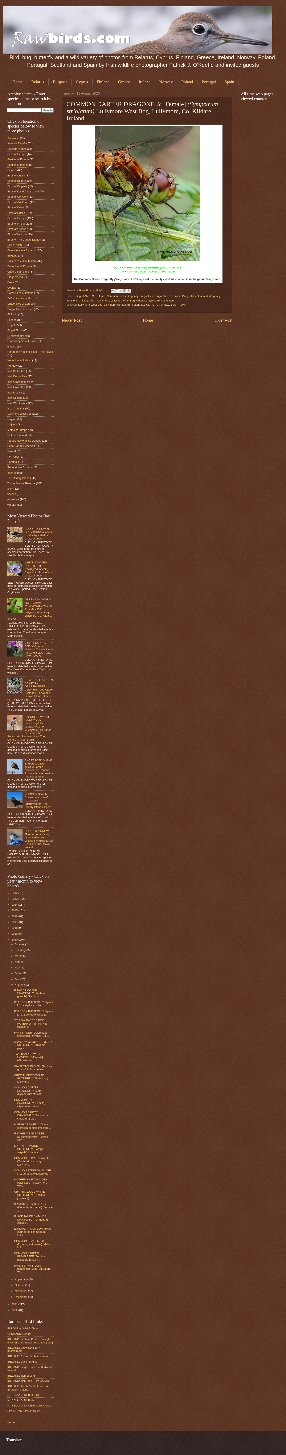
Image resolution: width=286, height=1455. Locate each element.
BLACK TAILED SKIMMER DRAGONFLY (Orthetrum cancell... (31, 1219)
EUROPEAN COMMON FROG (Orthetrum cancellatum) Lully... (32, 1232)
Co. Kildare (98, 296)
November (21, 1291)
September (22, 1279)
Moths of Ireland (17, 435)
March (19, 956)
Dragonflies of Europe (167, 296)
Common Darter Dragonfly (122, 296)
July (17, 979)
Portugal (209, 82)
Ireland (145, 82)
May (18, 967)
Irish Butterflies (16, 371)
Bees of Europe (16, 154)
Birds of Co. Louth (18, 202)
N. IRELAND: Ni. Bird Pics (23, 1394)
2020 (15, 939)
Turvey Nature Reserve (21, 483)
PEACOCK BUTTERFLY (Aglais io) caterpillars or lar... (33, 1004)
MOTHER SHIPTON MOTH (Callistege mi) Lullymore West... (30, 1183)
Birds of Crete (15, 207)
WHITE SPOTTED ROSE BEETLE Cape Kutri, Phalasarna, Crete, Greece (39, 569)
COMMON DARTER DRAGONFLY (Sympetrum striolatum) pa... (31, 1115)
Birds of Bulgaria (17, 186)
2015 (15, 910)
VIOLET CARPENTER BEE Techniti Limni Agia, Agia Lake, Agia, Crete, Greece (39, 649)
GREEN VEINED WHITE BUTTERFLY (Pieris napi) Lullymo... (31, 1078)
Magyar (11, 419)
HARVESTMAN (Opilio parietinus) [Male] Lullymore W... (32, 1269)
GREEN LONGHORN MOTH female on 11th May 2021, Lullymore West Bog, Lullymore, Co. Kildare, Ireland (30, 609)
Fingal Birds (14, 330)
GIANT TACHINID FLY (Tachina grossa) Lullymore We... (33, 1068)
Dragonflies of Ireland (195, 296)
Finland (103, 82)
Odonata (141, 300)
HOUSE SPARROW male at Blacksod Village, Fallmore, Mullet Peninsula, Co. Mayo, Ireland (39, 839)
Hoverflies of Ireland (19, 360)
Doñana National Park (20, 298)
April (18, 961)
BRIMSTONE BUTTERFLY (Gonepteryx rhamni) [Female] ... (33, 1207)
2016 (15, 916)
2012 (15, 893)
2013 (15, 898)
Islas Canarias (16, 408)
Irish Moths (14, 392)
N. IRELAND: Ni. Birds (20, 1400)
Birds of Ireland (16, 234)
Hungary (12, 365)
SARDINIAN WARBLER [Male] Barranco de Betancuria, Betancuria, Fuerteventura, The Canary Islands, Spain (30, 728)
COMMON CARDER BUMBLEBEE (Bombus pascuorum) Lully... (29, 1256)
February (20, 950)
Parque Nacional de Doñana (24, 440)
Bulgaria (60, 82)
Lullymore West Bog (123, 300)
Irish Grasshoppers (18, 381)
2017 (15, 922)
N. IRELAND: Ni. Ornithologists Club (29, 1405)
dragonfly (214, 296)
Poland (187, 82)
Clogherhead (15, 277)
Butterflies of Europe (19, 266)
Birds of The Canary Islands (24, 239)
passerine (13, 499)
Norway (166, 82)
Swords (11, 472)
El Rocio (12, 314)
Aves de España (17, 143)
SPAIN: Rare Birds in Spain (23, 1411)
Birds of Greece (16, 228)
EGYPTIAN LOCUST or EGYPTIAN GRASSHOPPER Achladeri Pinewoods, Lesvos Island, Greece (39, 688)
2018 (15, 927)
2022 (15, 1310)
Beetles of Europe (18, 159)
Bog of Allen (83, 296)
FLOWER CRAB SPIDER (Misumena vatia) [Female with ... (31, 1137)
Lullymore (103, 300)
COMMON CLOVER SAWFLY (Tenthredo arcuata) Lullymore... (32, 1161)
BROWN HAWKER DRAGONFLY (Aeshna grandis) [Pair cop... (29, 993)
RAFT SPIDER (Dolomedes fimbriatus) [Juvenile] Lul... (31, 1034)
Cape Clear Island (18, 271)
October (20, 1285)
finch (10, 488)
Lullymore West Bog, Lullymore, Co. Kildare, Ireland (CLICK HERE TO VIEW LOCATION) (132, 304)
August (19, 985)
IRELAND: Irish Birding (21, 1375)
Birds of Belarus (16, 180)
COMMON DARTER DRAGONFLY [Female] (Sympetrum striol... (29, 1103)
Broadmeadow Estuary (21, 250)
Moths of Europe (17, 430)
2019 (15, 933)
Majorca (12, 424)
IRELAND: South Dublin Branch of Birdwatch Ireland (27, 1388)
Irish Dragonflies (86, 300)
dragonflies (146, 296)
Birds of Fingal (16, 223)
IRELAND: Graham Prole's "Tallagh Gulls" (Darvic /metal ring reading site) (30, 1341)
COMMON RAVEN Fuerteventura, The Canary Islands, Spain (38, 800)
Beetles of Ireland (17, 164)
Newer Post (72, 320)
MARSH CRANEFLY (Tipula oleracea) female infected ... (32, 1126)
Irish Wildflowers (17, 403)
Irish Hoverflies (16, 387)
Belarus (37, 82)
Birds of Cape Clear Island (23, 191)
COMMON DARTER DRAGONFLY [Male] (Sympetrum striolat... (28, 1091)
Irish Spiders (15, 397)
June (18, 973)
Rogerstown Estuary (19, 467)
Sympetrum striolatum (161, 300)
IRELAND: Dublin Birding (22, 1361)
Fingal (11, 325)
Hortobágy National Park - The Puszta (30, 351)
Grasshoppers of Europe (22, 341)
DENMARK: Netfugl (19, 1333)
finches (11, 494)
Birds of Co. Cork (17, 196)
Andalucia (13, 138)
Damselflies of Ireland (20, 293)
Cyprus (82, 82)
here (130, 271)
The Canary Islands (19, 478)
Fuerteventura (15, 335)
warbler (11, 504)
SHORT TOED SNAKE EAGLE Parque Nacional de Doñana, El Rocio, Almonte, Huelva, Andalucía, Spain (39, 768)
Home (17, 82)
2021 (15, 1304)
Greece (124, 82)
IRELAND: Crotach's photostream (27, 1356)
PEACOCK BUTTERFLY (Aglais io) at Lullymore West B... (33, 1013)
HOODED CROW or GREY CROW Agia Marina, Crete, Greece (38, 533)
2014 (15, 904)
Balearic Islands (16, 148)
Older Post (223, 320)
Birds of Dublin (16, 175)
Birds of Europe (16, 218)
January (20, 944)
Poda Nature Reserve (20, 445)
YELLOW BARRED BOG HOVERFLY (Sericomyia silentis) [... (30, 1023)
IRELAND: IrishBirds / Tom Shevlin (28, 1381)
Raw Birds (85, 290)
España (12, 319)
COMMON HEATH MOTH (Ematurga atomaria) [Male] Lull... (32, 1244)
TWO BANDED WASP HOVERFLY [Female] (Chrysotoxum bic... (28, 1057)
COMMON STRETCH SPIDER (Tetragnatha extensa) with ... (33, 1172)
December (21, 1296)
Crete (10, 282)
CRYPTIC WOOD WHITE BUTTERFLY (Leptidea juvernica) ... (29, 1195)
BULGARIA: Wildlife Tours (23, 1328)
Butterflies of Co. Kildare (22, 261)
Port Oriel (13, 456)
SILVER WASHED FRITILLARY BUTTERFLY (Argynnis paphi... (33, 1045)
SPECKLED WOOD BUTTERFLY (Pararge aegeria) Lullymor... (29, 1149)
